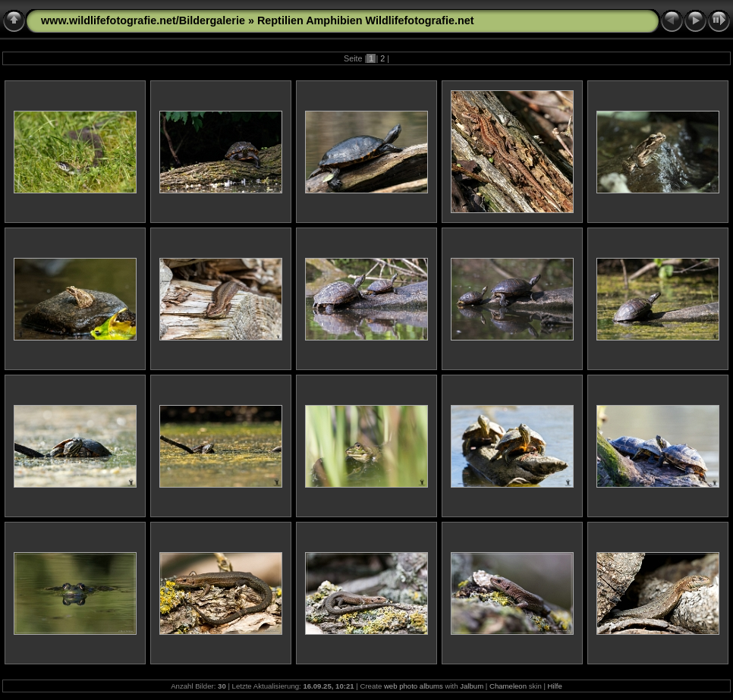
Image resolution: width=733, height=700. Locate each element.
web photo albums (413, 686)
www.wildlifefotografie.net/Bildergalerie (143, 20)
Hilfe (555, 686)
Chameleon (508, 686)
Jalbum (471, 686)
